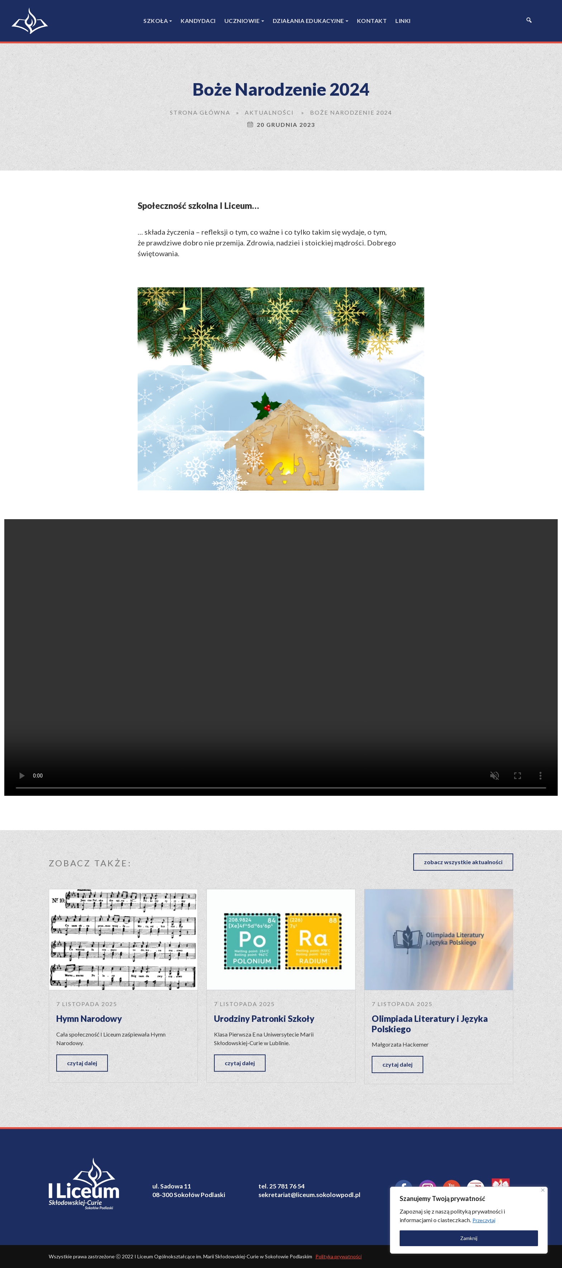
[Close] (542, 1190)
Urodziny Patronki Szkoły (264, 1018)
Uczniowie (242, 20)
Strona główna (200, 112)
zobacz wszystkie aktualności (463, 861)
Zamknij (468, 1238)
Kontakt (372, 20)
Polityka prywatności (338, 1256)
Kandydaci (198, 20)
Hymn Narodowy (89, 1018)
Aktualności (269, 112)
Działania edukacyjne (308, 20)
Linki (403, 20)
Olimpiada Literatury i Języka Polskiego (430, 1023)
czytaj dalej (82, 1062)
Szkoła (155, 20)
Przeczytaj (483, 1220)
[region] (469, 1220)
